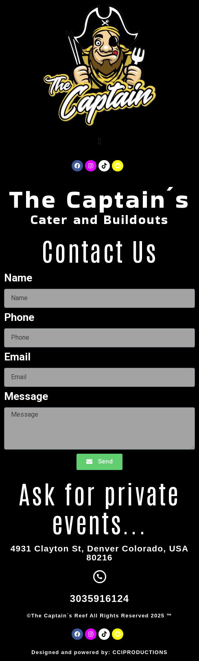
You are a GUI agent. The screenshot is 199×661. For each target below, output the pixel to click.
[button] (99, 141)
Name (18, 278)
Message (26, 396)
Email (17, 357)
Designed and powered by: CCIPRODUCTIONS (99, 652)
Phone (19, 317)
